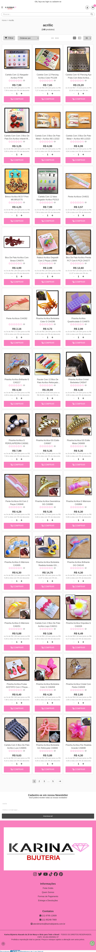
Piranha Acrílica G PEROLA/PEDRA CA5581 (16, 441)
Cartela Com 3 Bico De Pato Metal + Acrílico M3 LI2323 (78, 137)
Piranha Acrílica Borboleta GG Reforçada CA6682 (47, 745)
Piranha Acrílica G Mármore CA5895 (16, 562)
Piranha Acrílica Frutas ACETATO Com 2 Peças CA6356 (17, 685)
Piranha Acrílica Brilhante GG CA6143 (78, 562)
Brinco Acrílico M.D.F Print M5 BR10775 (16, 197)
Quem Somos (48, 891)
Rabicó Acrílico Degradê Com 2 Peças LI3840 (47, 258)
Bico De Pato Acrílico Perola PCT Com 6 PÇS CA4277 (78, 258)
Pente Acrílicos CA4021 (78, 196)
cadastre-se (56, 2)
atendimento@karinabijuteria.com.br (48, 923)
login (48, 2)
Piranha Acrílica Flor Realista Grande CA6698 (78, 745)
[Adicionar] (21, 93)
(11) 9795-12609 (48, 915)
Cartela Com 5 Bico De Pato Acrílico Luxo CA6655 (16, 745)
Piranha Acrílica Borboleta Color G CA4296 (47, 319)
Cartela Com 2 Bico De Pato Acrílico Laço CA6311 (47, 623)
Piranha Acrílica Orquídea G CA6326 (78, 623)
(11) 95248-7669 (48, 919)
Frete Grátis (48, 887)
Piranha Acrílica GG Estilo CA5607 (47, 441)
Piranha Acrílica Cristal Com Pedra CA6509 (78, 684)
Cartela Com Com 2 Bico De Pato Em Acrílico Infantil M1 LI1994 (16, 137)
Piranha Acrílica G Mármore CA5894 (78, 502)
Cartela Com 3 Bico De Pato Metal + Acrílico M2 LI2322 (47, 137)
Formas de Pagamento (48, 895)
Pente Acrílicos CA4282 (16, 318)
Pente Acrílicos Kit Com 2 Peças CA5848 (17, 502)
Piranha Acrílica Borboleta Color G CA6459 (47, 684)
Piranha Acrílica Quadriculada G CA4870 (78, 319)
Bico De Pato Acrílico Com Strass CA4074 (16, 258)
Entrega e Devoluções (48, 899)
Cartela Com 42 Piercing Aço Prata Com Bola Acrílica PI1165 (78, 76)
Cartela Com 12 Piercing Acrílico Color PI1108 (47, 76)
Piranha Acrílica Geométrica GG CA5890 (47, 502)
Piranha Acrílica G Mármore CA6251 (16, 623)
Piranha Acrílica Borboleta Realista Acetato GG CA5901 (47, 563)
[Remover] (12, 93)
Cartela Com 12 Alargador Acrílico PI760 (16, 76)
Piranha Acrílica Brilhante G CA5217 (16, 380)
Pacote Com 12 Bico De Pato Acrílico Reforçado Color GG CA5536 (47, 381)
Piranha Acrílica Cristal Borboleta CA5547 (78, 380)
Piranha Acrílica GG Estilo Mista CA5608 (78, 441)
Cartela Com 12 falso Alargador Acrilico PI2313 (47, 197)
